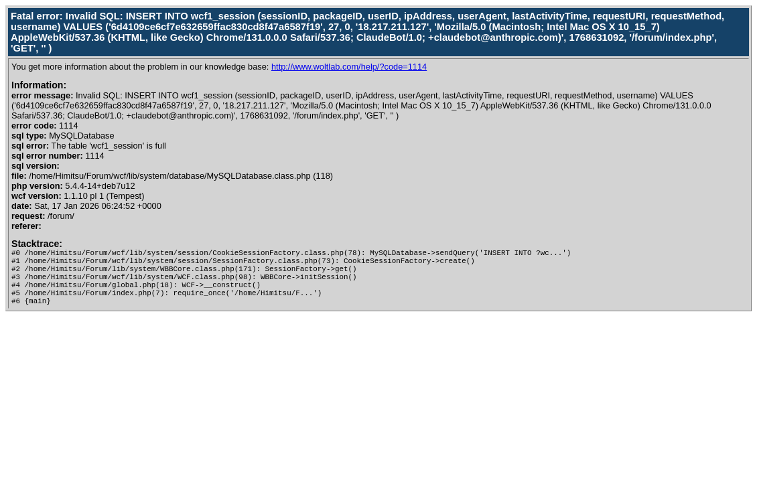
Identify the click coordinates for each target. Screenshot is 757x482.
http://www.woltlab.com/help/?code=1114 (349, 67)
